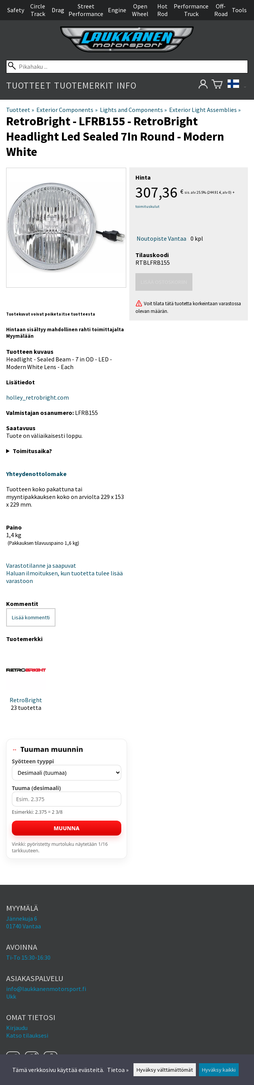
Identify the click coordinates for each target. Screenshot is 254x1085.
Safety (15, 10)
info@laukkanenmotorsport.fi (46, 989)
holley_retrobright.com (37, 397)
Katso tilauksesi (27, 1035)
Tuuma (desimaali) (36, 788)
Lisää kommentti (31, 617)
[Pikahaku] (127, 66)
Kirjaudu (17, 1028)
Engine (117, 10)
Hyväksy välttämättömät (165, 1069)
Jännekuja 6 (21, 918)
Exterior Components (66, 109)
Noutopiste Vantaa (161, 238)
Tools (239, 10)
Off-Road (221, 10)
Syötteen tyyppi (33, 761)
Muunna (66, 828)
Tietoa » (118, 1070)
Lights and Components (133, 109)
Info (126, 85)
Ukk (11, 996)
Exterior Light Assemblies (205, 109)
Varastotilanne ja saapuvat (41, 565)
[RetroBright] (26, 687)
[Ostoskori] (217, 85)
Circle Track (37, 10)
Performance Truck (191, 10)
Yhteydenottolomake (36, 474)
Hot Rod (162, 10)
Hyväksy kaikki (219, 1069)
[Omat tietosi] (202, 85)
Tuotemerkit (84, 85)
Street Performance (85, 10)
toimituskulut (147, 206)
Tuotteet (28, 85)
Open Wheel (140, 10)
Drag (58, 10)
